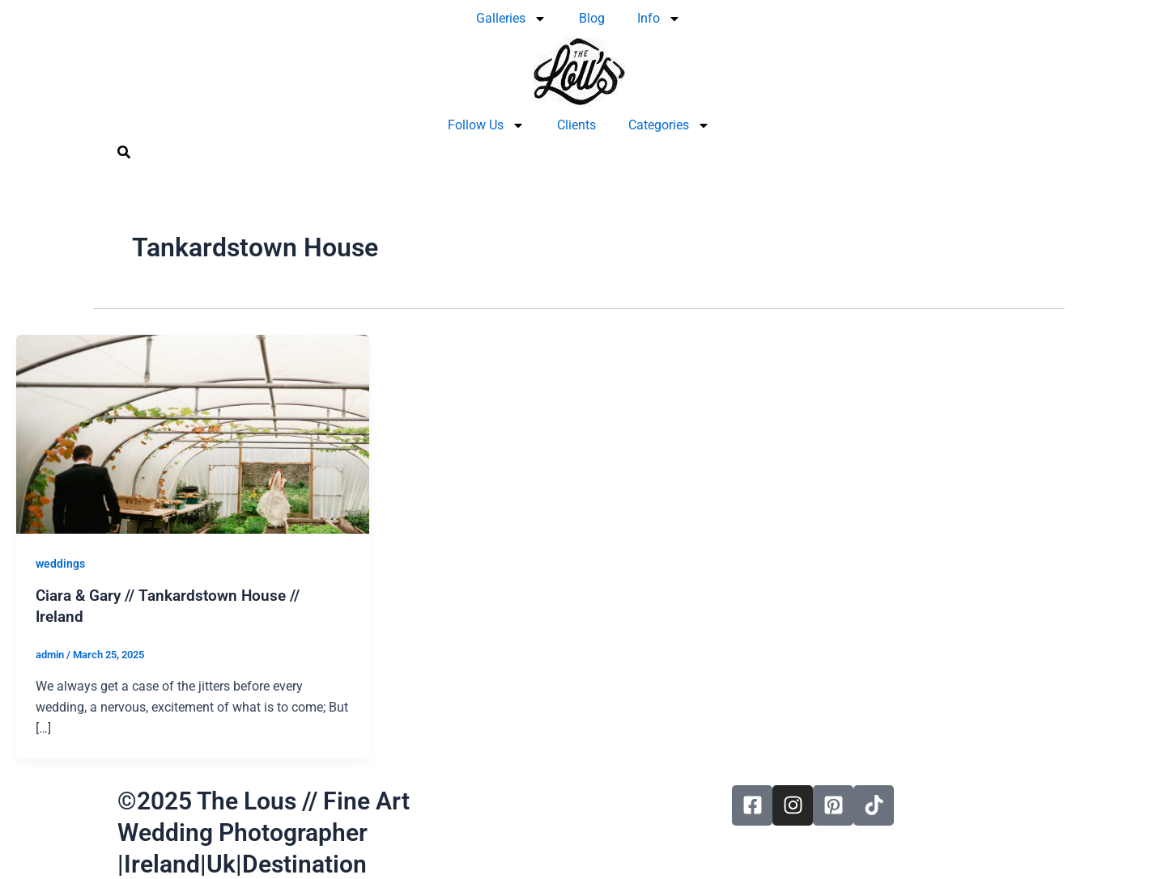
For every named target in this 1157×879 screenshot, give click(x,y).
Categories (669, 125)
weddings (60, 563)
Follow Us (486, 125)
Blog (592, 18)
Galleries (511, 18)
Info (659, 18)
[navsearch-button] (123, 154)
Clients (576, 125)
